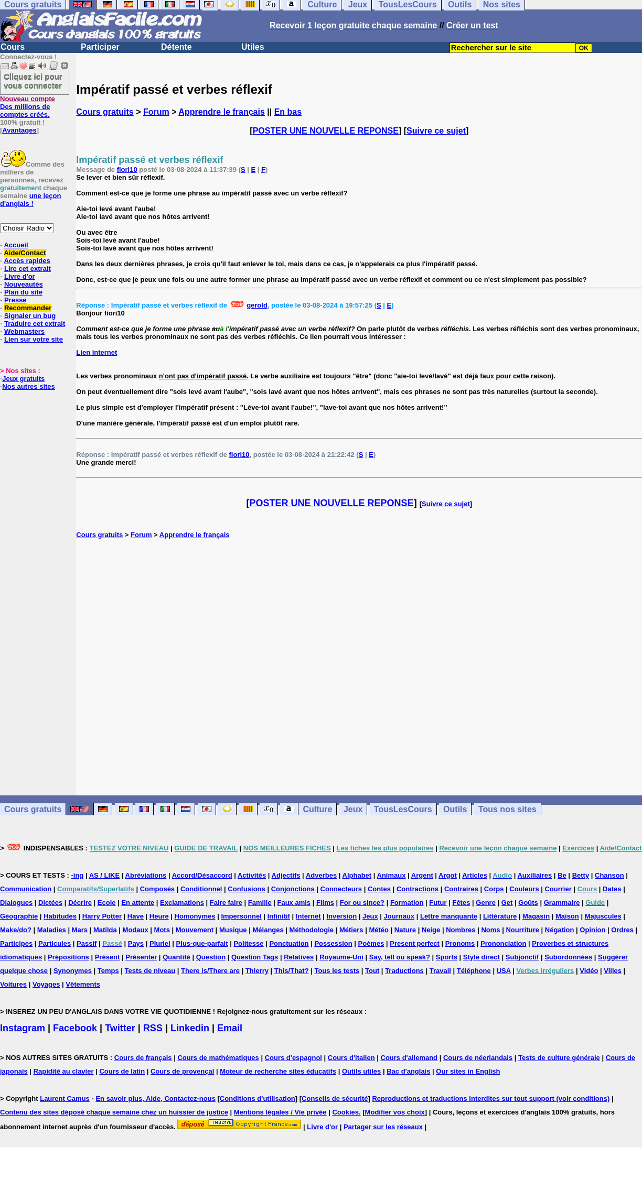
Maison (567, 916)
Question (211, 957)
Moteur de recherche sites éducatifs (278, 1071)
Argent (422, 875)
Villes (613, 971)
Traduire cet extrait (34, 323)
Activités (252, 875)
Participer (100, 46)
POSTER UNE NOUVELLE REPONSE (326, 130)
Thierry (257, 971)
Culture (317, 809)
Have (135, 916)
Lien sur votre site (33, 339)
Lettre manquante (448, 916)
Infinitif (279, 916)
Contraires (461, 889)
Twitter (120, 1028)
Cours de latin (122, 1071)
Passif (87, 943)
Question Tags (254, 957)
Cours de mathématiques (218, 1058)
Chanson (609, 875)
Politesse (248, 943)
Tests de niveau (150, 971)
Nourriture (522, 930)
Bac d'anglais (408, 1071)
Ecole (107, 902)
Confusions (246, 889)
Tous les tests (336, 971)
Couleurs (524, 889)
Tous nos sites (507, 809)
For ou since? (362, 902)
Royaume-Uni (341, 957)
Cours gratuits (104, 111)
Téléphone (474, 971)
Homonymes (195, 916)
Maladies (51, 930)
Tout (372, 971)
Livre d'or (19, 276)
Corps (494, 889)
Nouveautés (23, 284)
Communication (25, 889)
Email (229, 1028)
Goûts (528, 902)
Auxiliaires (534, 875)
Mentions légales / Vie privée (280, 1112)
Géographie (19, 916)
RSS (153, 1028)
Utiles (252, 46)
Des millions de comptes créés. (27, 106)
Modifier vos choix (395, 1112)
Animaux (391, 875)
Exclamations (182, 902)
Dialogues (16, 902)
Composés (157, 889)
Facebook (75, 1028)
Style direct (481, 957)
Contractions (417, 889)
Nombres (460, 930)
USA (504, 971)
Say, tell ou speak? (399, 957)
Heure (159, 916)
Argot (447, 875)
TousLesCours (403, 809)
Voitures (13, 984)
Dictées (50, 902)
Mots (162, 930)
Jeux (353, 809)
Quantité (176, 957)
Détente (176, 46)
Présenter (141, 957)
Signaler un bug (30, 316)
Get (507, 902)
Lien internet (96, 352)
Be (562, 875)
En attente (137, 902)
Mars (80, 930)
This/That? (291, 971)
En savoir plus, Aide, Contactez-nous (155, 1098)
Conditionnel (201, 889)
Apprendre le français (221, 111)
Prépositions (68, 957)
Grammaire (562, 902)
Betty (581, 875)
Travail (440, 971)
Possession (333, 943)
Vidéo (589, 971)
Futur (437, 902)
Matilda (105, 930)
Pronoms (460, 943)
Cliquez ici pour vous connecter (33, 81)
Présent (107, 957)
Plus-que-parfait (202, 943)
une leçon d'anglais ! (30, 199)
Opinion (592, 930)
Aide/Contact (25, 253)
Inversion (341, 916)
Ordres (622, 930)
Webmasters (24, 331)
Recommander (27, 308)
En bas (288, 111)
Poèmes (371, 943)
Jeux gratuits (23, 379)
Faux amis (294, 902)
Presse (15, 300)
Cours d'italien (351, 1058)
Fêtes (461, 902)
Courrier (557, 889)
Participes (16, 943)
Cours (13, 46)
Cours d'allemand (409, 1058)
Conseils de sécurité (335, 1098)
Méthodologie (312, 930)
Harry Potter (102, 916)
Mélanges (267, 930)
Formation (407, 902)
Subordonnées (568, 957)
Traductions (404, 971)
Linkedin (189, 1028)
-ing (77, 875)
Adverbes (321, 875)
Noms (490, 930)
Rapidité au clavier (64, 1071)
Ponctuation (288, 943)
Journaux (399, 916)
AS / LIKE (104, 875)
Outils (455, 809)
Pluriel (159, 943)
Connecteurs (341, 889)
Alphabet (357, 875)
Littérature (500, 916)
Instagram (22, 1028)
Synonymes (73, 971)
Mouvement (194, 930)
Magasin (536, 916)
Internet (308, 916)
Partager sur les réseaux (383, 1127)
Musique (233, 930)
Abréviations (146, 875)
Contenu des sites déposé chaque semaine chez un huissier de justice (114, 1112)
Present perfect (415, 943)
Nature (405, 930)
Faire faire (226, 902)
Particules (54, 943)
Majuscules (603, 916)
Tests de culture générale (559, 1058)
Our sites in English (468, 1071)
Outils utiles (361, 1071)
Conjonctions (293, 889)
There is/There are (210, 971)
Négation (559, 930)
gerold (257, 305)
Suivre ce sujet (436, 130)
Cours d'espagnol (293, 1058)
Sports (446, 957)
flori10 (127, 169)
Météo (379, 930)
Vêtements (83, 984)
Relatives (299, 957)
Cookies (345, 1112)
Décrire (80, 902)
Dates (612, 889)
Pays (136, 943)
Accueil (16, 245)
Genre (486, 902)
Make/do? (15, 930)
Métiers (351, 930)
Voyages (46, 984)
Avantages (19, 130)
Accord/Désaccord (202, 875)
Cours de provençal (182, 1071)
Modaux (135, 930)
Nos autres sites (28, 386)
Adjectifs (286, 875)
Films (325, 902)
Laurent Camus (65, 1098)
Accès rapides (27, 261)
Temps (108, 971)
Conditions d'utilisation (257, 1098)
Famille (260, 902)
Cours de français (143, 1058)
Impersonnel (241, 916)
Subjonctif (522, 957)
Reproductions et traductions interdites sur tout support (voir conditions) (490, 1098)
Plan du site (23, 292)
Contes (379, 889)
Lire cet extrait (27, 268)
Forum (156, 111)
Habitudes (60, 916)
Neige (431, 930)
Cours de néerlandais (477, 1058)
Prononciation (503, 943)
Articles (474, 875)
